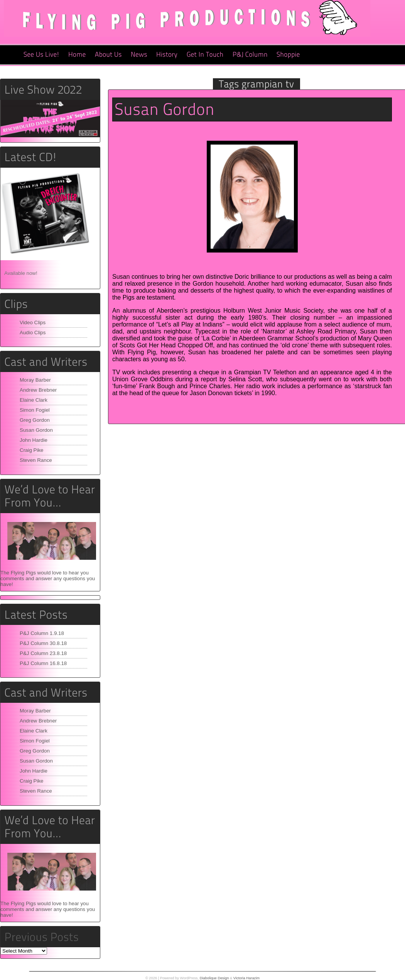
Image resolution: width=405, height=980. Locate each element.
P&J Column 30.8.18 (43, 643)
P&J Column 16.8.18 (43, 663)
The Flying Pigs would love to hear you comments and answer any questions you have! (47, 578)
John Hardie (33, 440)
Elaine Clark (33, 400)
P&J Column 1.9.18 (42, 633)
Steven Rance (36, 460)
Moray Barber (35, 380)
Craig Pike (31, 450)
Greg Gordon (35, 420)
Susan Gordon (36, 430)
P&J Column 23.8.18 (43, 653)
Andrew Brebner (38, 390)
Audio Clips (33, 332)
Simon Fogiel (35, 410)
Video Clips (33, 322)
